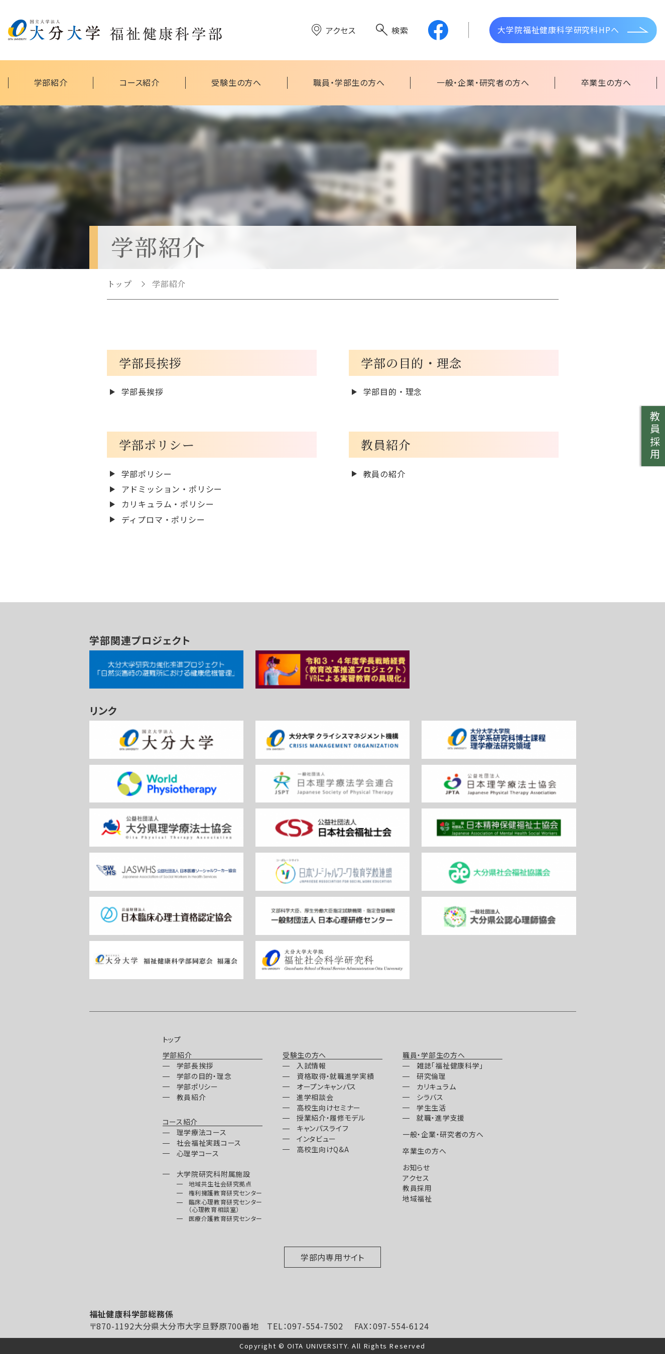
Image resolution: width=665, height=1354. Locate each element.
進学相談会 (315, 1097)
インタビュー (316, 1139)
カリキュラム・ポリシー (167, 504)
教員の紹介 (384, 474)
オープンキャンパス (326, 1086)
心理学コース (198, 1153)
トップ (119, 284)
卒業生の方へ (424, 1151)
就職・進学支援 (441, 1118)
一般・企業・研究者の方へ (443, 1134)
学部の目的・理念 (204, 1076)
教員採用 (654, 436)
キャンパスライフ (323, 1128)
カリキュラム (436, 1086)
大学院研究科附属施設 (213, 1174)
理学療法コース (202, 1132)
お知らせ (416, 1167)
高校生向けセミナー (329, 1108)
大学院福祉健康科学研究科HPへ (558, 30)
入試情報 (311, 1065)
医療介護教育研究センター (225, 1218)
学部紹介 (169, 284)
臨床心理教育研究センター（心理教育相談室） (225, 1205)
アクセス (341, 30)
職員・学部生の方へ (434, 1055)
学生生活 (431, 1108)
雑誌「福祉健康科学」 (450, 1065)
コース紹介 (180, 1122)
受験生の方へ (304, 1055)
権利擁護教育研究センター (225, 1192)
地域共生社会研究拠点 (220, 1183)
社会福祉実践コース (209, 1143)
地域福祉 (417, 1198)
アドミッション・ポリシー (172, 489)
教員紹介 (191, 1097)
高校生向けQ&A (323, 1149)
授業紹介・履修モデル (331, 1118)
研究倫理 (431, 1076)
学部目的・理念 (393, 391)
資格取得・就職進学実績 (335, 1076)
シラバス (430, 1097)
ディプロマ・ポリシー (163, 519)
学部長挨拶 (142, 391)
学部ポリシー (146, 474)
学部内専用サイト (332, 1257)
